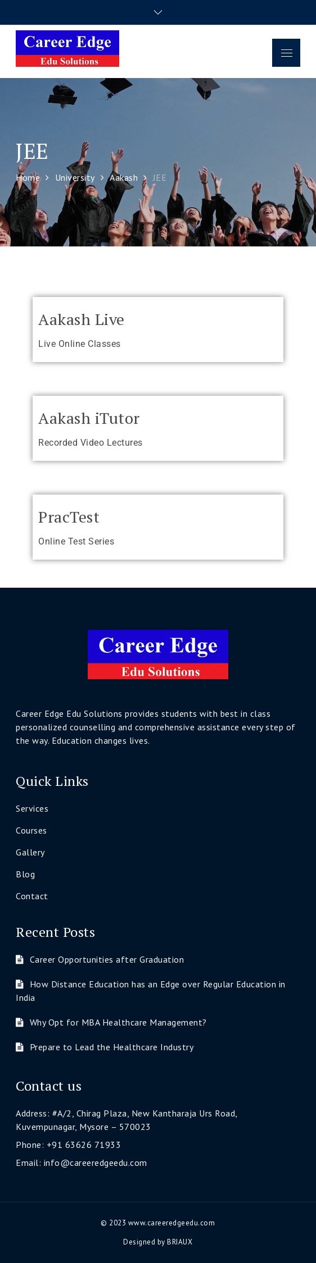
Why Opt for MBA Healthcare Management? (118, 1022)
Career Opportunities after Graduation (107, 959)
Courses (31, 830)
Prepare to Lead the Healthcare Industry (112, 1046)
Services (32, 808)
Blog (25, 874)
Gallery (30, 852)
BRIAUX (179, 1242)
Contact (32, 896)
